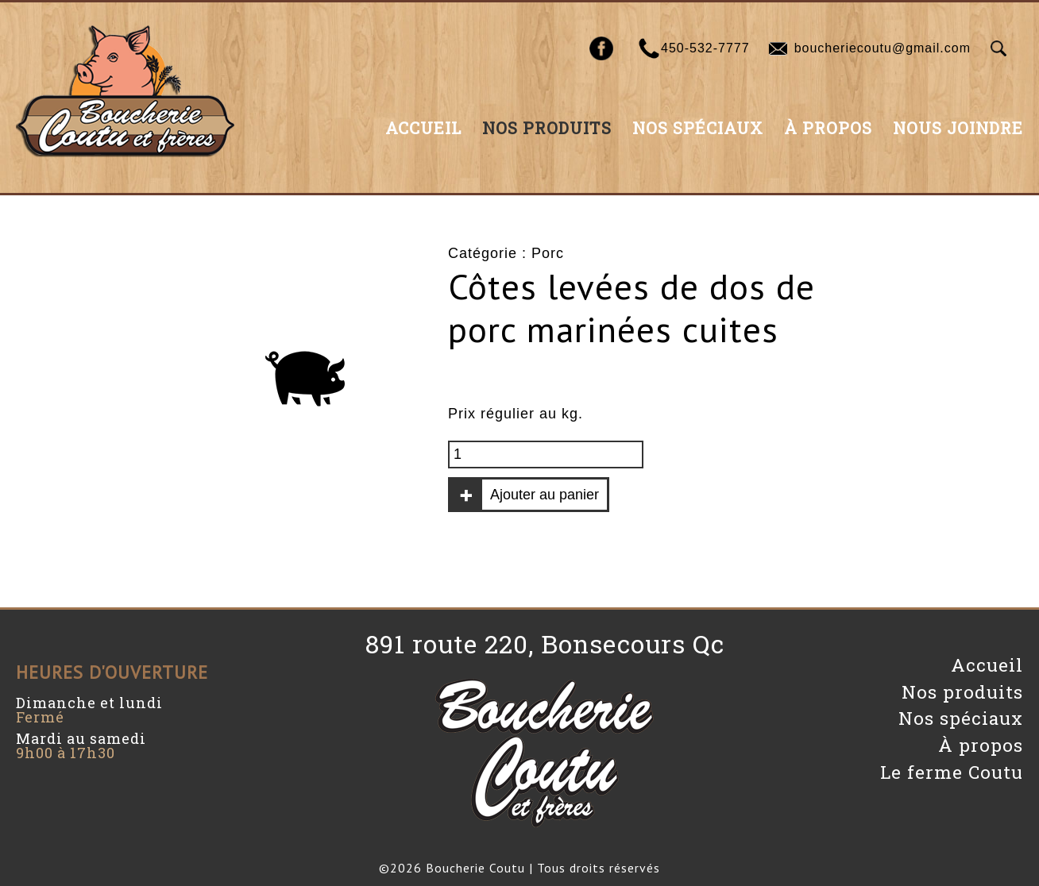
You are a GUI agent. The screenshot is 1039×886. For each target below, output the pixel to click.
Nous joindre (958, 127)
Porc (547, 253)
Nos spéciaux (697, 127)
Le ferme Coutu (951, 772)
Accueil (423, 127)
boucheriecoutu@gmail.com (882, 48)
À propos (828, 127)
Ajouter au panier (544, 495)
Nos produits (547, 127)
